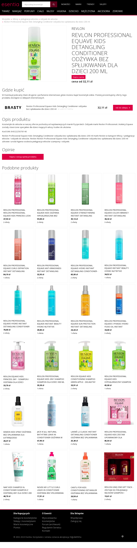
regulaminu (75, 536)
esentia (10, 4)
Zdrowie (118, 11)
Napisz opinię (78, 77)
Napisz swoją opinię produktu (22, 156)
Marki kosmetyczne (23, 524)
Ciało (40, 11)
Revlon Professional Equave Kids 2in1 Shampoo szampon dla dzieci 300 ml (50, 379)
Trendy (90, 4)
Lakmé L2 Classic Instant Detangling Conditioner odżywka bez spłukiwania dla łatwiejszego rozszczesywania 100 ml (84, 437)
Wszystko (6, 19)
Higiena (61, 11)
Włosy (50, 11)
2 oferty (6, 222)
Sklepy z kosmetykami (25, 521)
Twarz (6, 11)
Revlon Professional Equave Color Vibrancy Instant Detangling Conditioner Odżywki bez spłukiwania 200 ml (117, 216)
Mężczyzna (88, 11)
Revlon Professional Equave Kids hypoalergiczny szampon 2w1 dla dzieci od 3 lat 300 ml (118, 382)
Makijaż (17, 11)
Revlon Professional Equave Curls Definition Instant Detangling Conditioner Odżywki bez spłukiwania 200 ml (16, 271)
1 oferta (6, 277)
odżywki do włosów (49, 19)
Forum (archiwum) (51, 524)
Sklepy (103, 4)
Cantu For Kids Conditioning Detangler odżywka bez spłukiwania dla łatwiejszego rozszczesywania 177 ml (84, 493)
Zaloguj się (76, 521)
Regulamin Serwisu (51, 527)
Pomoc (17, 527)
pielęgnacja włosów (29, 19)
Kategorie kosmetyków (25, 517)
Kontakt (46, 530)
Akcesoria (104, 11)
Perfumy (29, 11)
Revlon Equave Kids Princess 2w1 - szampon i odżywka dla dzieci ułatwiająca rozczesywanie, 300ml (18, 382)
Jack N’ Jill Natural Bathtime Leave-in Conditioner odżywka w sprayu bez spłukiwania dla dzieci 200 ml (51, 437)
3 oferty (107, 222)
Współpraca (76, 517)
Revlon (78, 28)
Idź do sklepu (123, 107)
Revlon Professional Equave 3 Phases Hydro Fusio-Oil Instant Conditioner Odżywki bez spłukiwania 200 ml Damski (118, 327)
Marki (78, 4)
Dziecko (74, 11)
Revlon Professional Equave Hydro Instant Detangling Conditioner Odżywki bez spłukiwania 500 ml (16, 327)
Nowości (65, 4)
